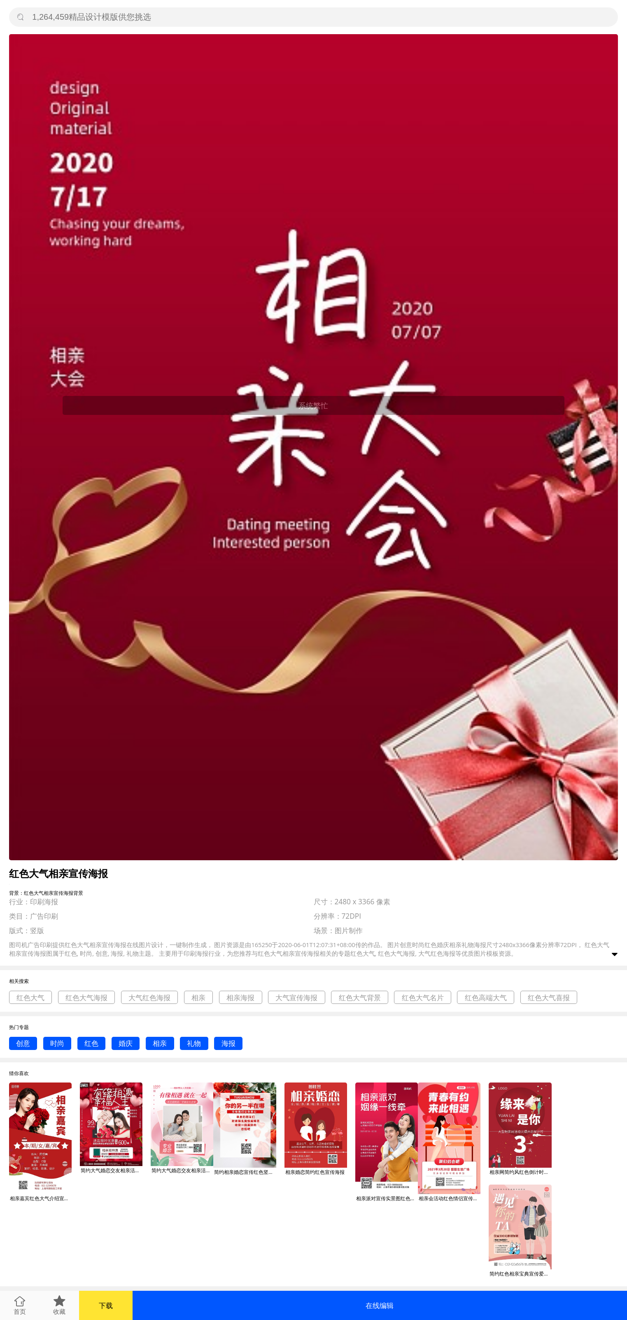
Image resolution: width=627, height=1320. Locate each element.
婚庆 (126, 1043)
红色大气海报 (86, 997)
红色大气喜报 (549, 997)
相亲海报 (240, 997)
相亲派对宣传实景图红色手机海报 (387, 1198)
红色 (91, 1043)
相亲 (198, 997)
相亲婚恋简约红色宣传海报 (315, 1172)
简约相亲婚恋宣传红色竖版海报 (245, 1172)
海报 (228, 1043)
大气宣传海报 (296, 997)
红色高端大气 (486, 997)
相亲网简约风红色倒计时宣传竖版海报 (520, 1172)
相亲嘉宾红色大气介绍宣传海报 (41, 1198)
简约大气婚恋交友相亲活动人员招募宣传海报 (111, 1170)
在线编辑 (380, 1305)
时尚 (57, 1043)
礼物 (194, 1043)
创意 (23, 1043)
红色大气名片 (423, 997)
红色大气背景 (360, 997)
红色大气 (30, 997)
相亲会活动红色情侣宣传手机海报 (449, 1198)
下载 (106, 1305)
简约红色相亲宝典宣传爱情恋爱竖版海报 (520, 1273)
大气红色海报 (149, 997)
